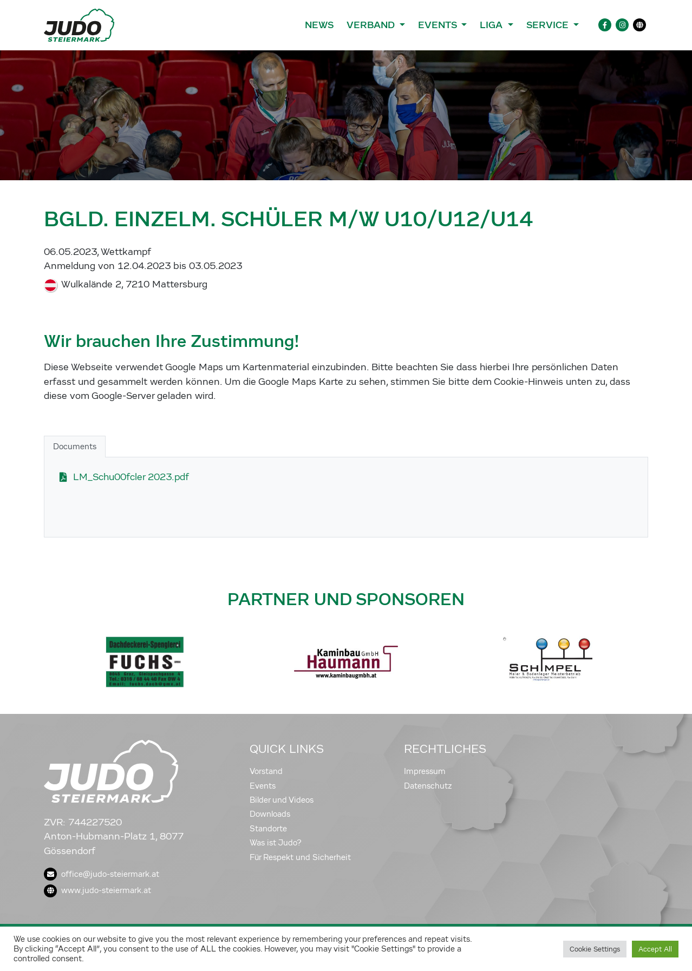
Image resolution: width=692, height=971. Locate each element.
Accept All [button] (655, 949)
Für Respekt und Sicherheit (300, 857)
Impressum (425, 771)
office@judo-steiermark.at (101, 874)
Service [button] (548, 25)
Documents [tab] (74, 446)
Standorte (268, 829)
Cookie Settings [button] (595, 949)
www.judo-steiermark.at (97, 890)
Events (263, 786)
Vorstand (266, 771)
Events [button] (438, 25)
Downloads (270, 814)
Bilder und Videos (282, 800)
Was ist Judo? (276, 843)
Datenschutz (428, 786)
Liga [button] (492, 25)
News (319, 25)
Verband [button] (372, 25)
